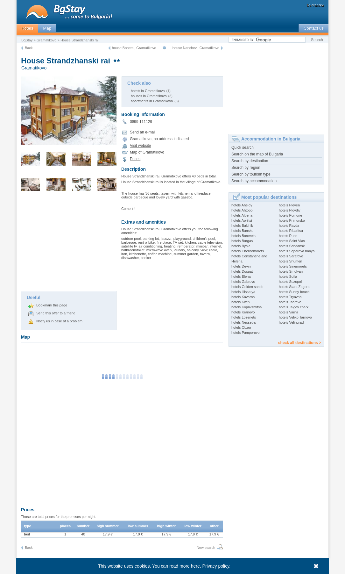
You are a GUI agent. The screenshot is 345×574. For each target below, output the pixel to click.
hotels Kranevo (243, 312)
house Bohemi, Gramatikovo (134, 48)
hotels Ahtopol (242, 210)
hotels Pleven (289, 205)
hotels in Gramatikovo (148, 91)
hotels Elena (241, 276)
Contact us (314, 28)
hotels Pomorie (290, 215)
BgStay (26, 40)
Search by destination (249, 161)
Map (47, 28)
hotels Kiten (240, 302)
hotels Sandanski (292, 246)
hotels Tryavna (290, 297)
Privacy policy (215, 566)
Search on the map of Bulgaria (257, 154)
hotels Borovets (243, 236)
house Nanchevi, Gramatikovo (195, 48)
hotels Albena (241, 215)
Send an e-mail (143, 132)
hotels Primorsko (292, 220)
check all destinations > (299, 343)
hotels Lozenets (243, 317)
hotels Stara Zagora (294, 287)
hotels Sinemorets (293, 266)
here (195, 566)
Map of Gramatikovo (147, 152)
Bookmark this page (51, 305)
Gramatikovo (46, 40)
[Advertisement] (68, 243)
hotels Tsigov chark (293, 307)
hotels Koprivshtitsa (246, 307)
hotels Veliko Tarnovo (295, 317)
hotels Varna (288, 312)
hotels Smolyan (291, 271)
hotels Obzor (241, 327)
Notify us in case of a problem (59, 321)
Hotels (27, 28)
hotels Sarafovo (291, 256)
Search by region (245, 167)
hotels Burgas (242, 241)
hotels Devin (241, 266)
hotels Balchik (242, 225)
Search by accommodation (254, 181)
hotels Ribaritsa (291, 231)
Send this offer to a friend (55, 313)
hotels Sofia (288, 276)
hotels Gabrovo (243, 281)
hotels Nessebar (244, 322)
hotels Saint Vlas (292, 241)
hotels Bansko (242, 231)
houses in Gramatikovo (149, 96)
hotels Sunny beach (294, 292)
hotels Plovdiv (289, 210)
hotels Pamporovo (245, 332)
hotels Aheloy (241, 205)
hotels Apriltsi (241, 220)
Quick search (242, 147)
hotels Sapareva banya (297, 251)
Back (28, 48)
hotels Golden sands (247, 287)
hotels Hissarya (243, 292)
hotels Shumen (290, 261)
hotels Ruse (288, 236)
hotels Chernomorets (247, 251)
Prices (135, 159)
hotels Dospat (242, 271)
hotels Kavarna (243, 297)
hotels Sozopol (290, 281)
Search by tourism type (251, 174)
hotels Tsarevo (290, 302)
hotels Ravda (289, 225)
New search (206, 547)
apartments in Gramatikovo (152, 101)
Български (315, 5)
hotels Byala (240, 246)
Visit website (140, 145)
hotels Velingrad (291, 322)
